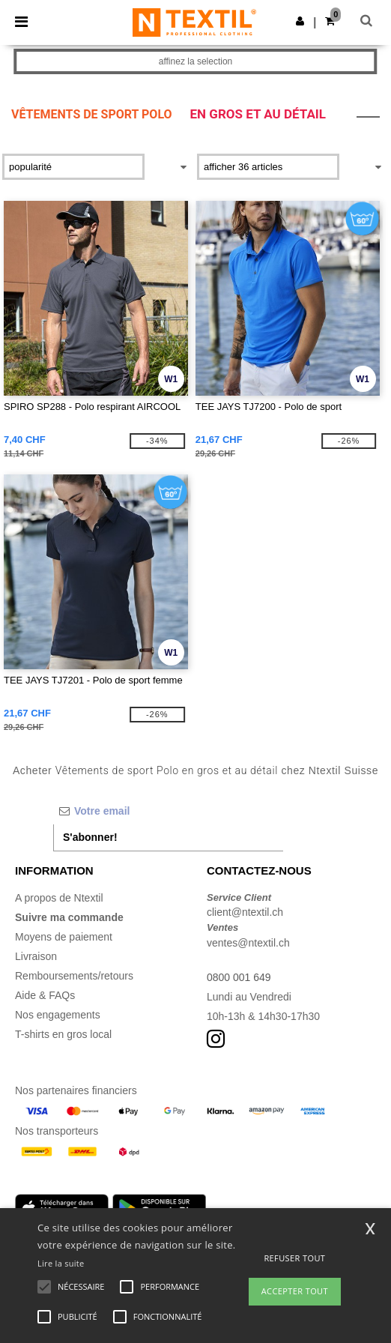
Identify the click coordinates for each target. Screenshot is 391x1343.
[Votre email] (168, 810)
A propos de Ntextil (59, 898)
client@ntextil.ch (245, 912)
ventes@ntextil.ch (248, 943)
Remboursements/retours (74, 976)
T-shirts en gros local (63, 1034)
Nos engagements (57, 1015)
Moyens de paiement (63, 937)
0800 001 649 (239, 977)
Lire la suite (61, 1263)
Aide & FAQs (45, 995)
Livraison (36, 956)
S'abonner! (90, 837)
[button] (300, 21)
